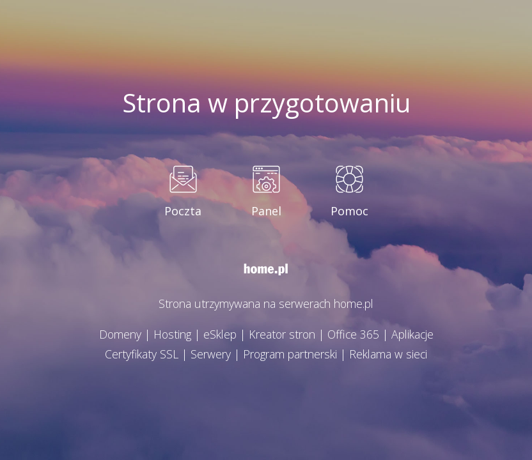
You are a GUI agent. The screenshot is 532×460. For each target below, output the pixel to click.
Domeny (114, 334)
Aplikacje (417, 334)
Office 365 (356, 334)
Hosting (168, 334)
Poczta (182, 211)
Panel (266, 211)
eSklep (217, 334)
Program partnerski (290, 354)
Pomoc (349, 211)
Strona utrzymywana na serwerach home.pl (266, 304)
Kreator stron (282, 334)
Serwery (207, 354)
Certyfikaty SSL (136, 354)
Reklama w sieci (392, 354)
